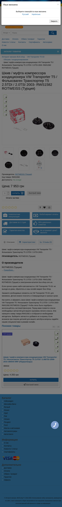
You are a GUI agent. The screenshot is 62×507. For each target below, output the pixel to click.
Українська (35, 14)
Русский (25, 14)
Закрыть (54, 21)
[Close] (58, 4)
